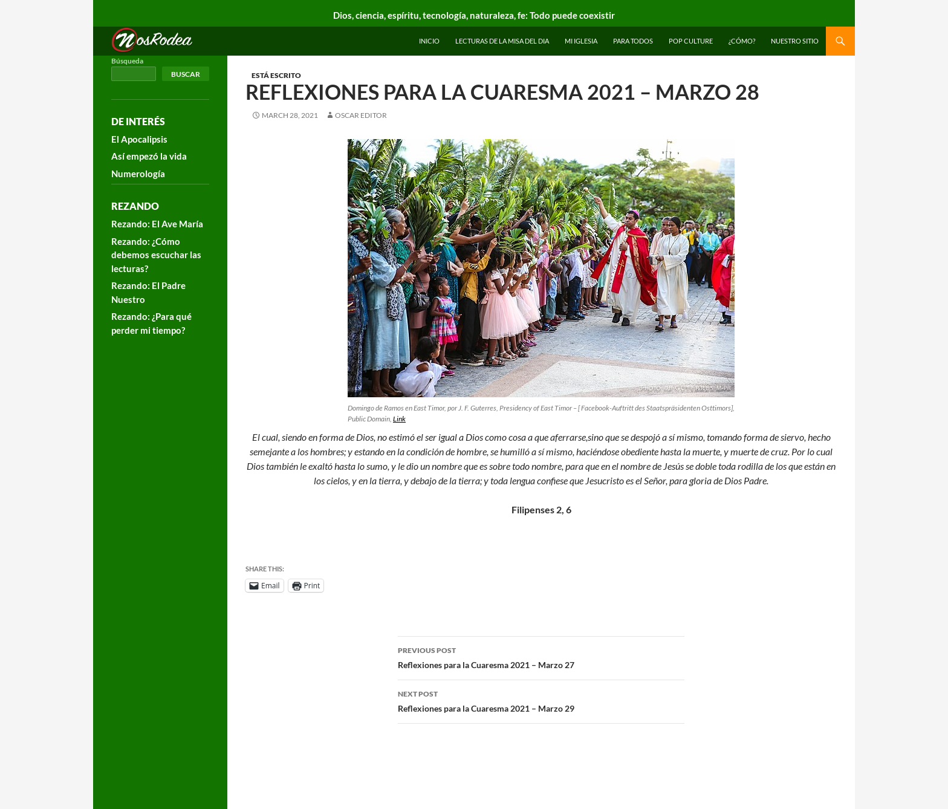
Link (399, 418)
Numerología (138, 173)
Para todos (633, 41)
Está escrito (276, 75)
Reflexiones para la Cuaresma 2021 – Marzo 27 (541, 656)
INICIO (429, 41)
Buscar (185, 74)
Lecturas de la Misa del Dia (502, 41)
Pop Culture (691, 41)
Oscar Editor (361, 115)
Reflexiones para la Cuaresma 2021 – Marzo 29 (541, 700)
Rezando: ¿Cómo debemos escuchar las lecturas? (156, 255)
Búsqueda (127, 60)
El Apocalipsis (139, 139)
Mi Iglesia (581, 41)
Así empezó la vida (149, 156)
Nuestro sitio (795, 41)
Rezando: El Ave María (157, 223)
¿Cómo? (742, 41)
